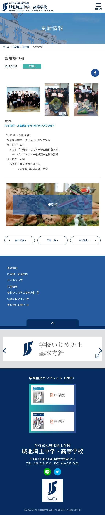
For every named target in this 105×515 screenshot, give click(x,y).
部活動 (16, 46)
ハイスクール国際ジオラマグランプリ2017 (29, 125)
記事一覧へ (52, 240)
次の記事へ (84, 240)
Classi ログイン (18, 298)
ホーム (6, 46)
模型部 (26, 46)
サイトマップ (15, 280)
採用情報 (12, 286)
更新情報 (12, 268)
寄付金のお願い (18, 305)
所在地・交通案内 (17, 274)
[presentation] (4, 350)
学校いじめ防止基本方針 (23, 292)
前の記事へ (20, 240)
